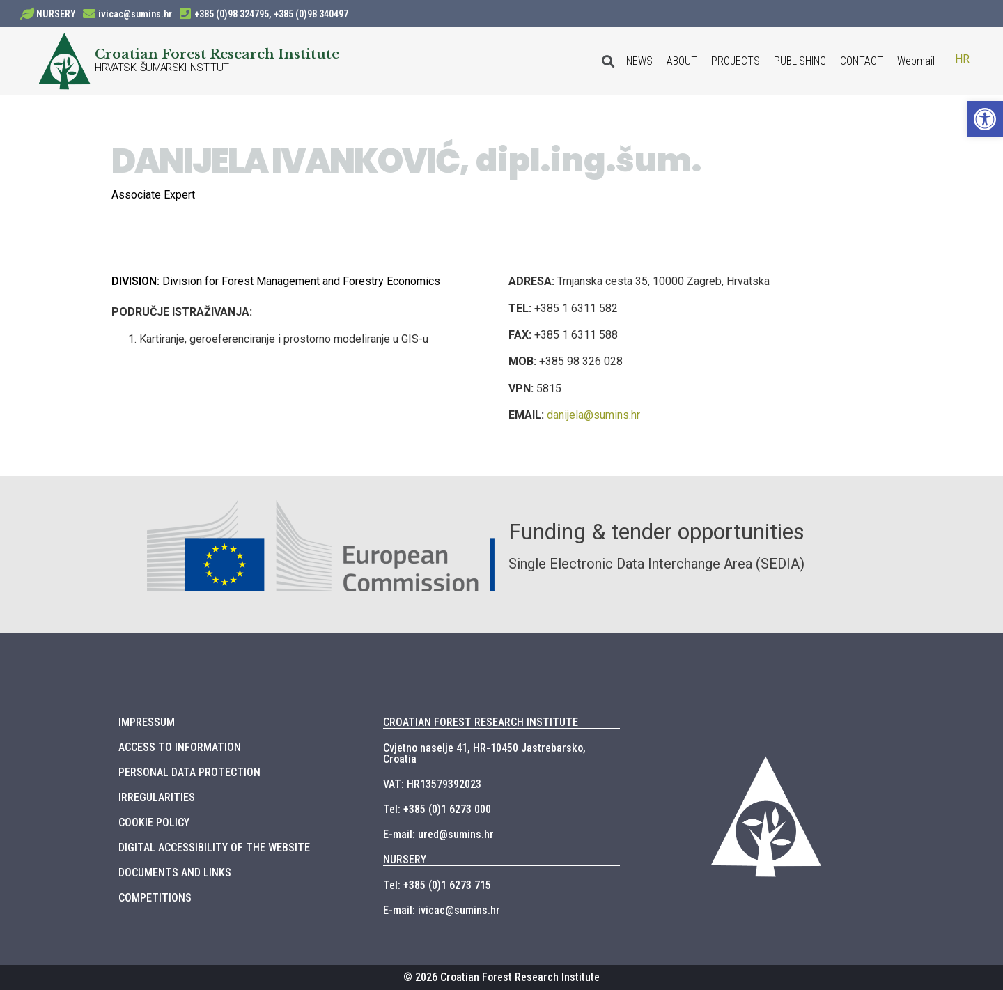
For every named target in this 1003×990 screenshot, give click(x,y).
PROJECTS (735, 61)
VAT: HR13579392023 (432, 784)
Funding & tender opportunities (656, 531)
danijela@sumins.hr (593, 414)
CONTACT (861, 61)
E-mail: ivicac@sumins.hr (441, 910)
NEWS (639, 61)
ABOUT (682, 61)
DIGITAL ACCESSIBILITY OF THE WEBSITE (214, 847)
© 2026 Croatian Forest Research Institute (501, 977)
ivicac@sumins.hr (135, 14)
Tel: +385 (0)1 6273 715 (437, 885)
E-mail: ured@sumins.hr (438, 834)
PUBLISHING (800, 61)
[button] (985, 119)
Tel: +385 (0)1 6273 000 (437, 809)
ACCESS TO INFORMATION (179, 747)
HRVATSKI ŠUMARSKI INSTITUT (161, 67)
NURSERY (56, 14)
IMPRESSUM (146, 722)
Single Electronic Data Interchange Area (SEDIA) (656, 563)
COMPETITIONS (155, 897)
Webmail (916, 61)
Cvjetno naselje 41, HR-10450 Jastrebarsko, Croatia (484, 753)
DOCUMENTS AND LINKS (174, 872)
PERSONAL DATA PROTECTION (189, 772)
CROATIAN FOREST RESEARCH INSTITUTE (480, 722)
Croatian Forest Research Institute (217, 53)
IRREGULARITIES (156, 797)
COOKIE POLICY (153, 822)
